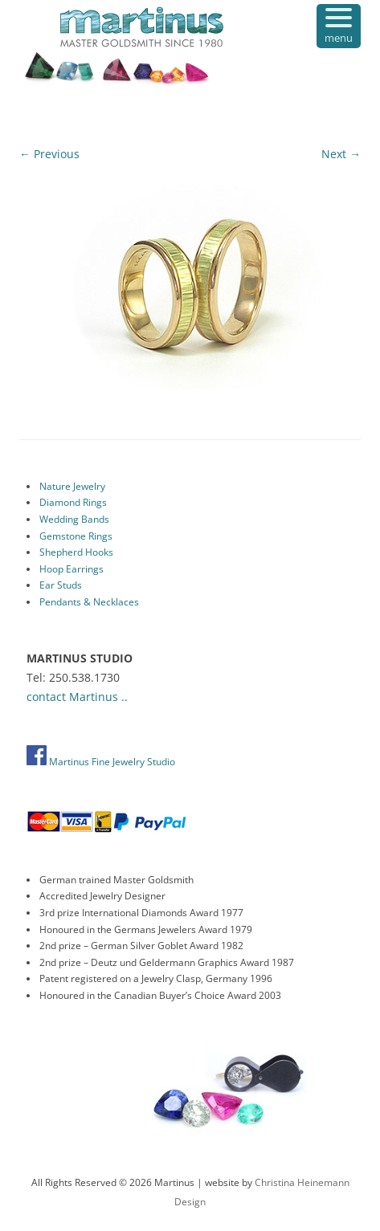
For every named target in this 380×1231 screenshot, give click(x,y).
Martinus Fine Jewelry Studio (101, 761)
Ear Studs (60, 585)
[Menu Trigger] (339, 26)
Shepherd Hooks (76, 552)
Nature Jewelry (72, 486)
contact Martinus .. (77, 696)
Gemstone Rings (75, 536)
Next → (341, 153)
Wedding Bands (74, 519)
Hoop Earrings (71, 569)
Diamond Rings (73, 502)
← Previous (49, 153)
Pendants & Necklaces (89, 602)
